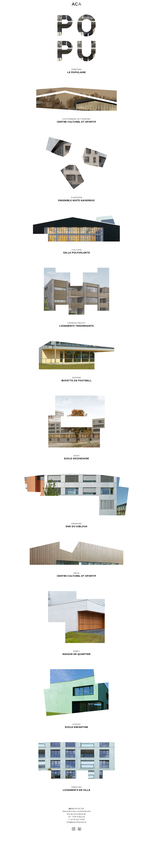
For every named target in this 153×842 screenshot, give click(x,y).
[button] (140, 4)
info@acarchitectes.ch (76, 822)
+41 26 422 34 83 (77, 819)
